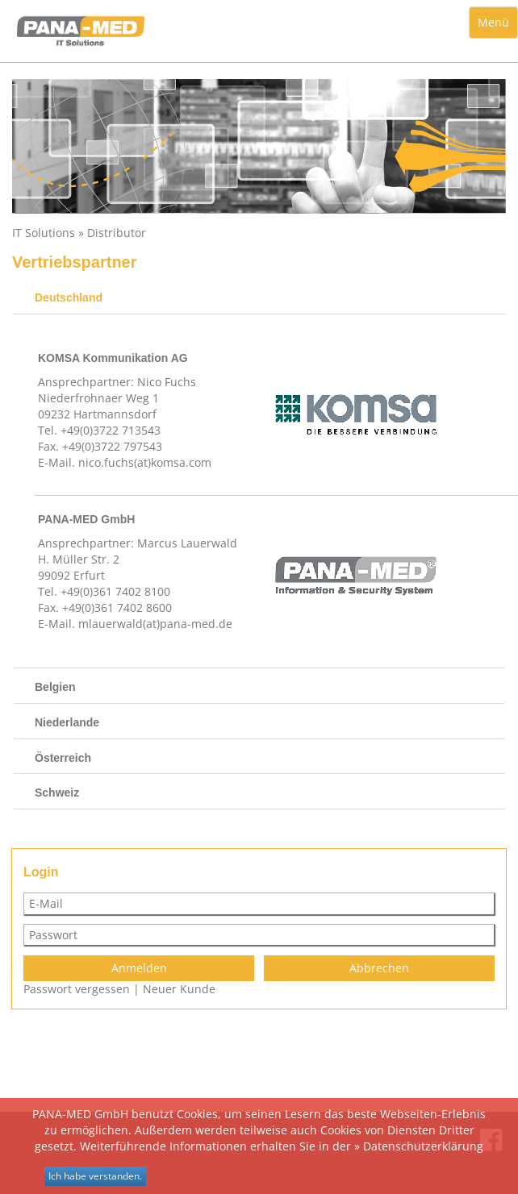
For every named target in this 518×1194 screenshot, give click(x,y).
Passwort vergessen (76, 988)
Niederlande (67, 722)
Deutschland (68, 297)
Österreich (63, 757)
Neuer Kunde (179, 988)
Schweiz (57, 792)
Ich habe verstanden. (95, 1176)
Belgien (55, 686)
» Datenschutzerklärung (418, 1146)
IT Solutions (43, 232)
